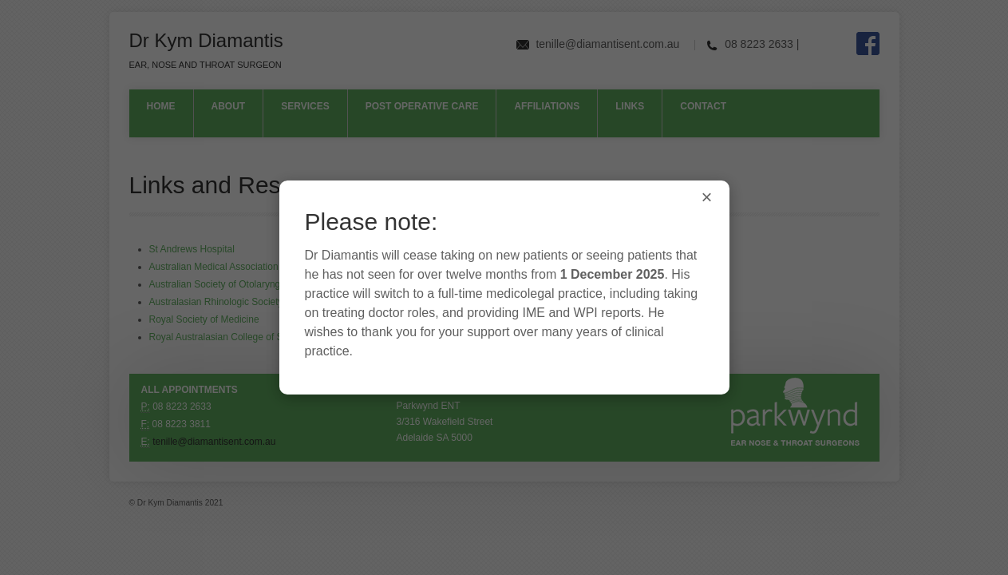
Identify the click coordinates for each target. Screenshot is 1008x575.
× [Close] (706, 197)
